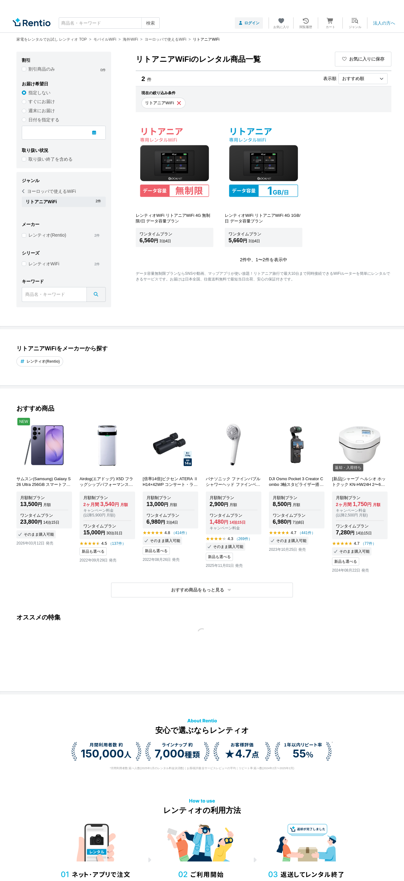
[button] (202, 590)
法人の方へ (384, 23)
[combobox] (109, 23)
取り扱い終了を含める (50, 159)
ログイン (248, 23)
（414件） (180, 533)
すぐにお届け (41, 101)
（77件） (368, 543)
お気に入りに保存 (363, 58)
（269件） (243, 539)
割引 (26, 60)
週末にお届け (41, 110)
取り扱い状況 (35, 150)
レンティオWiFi (43, 263)
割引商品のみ (41, 69)
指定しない (39, 92)
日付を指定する (43, 119)
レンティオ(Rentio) (47, 235)
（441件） (306, 533)
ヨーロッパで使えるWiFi (49, 191)
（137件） (117, 543)
